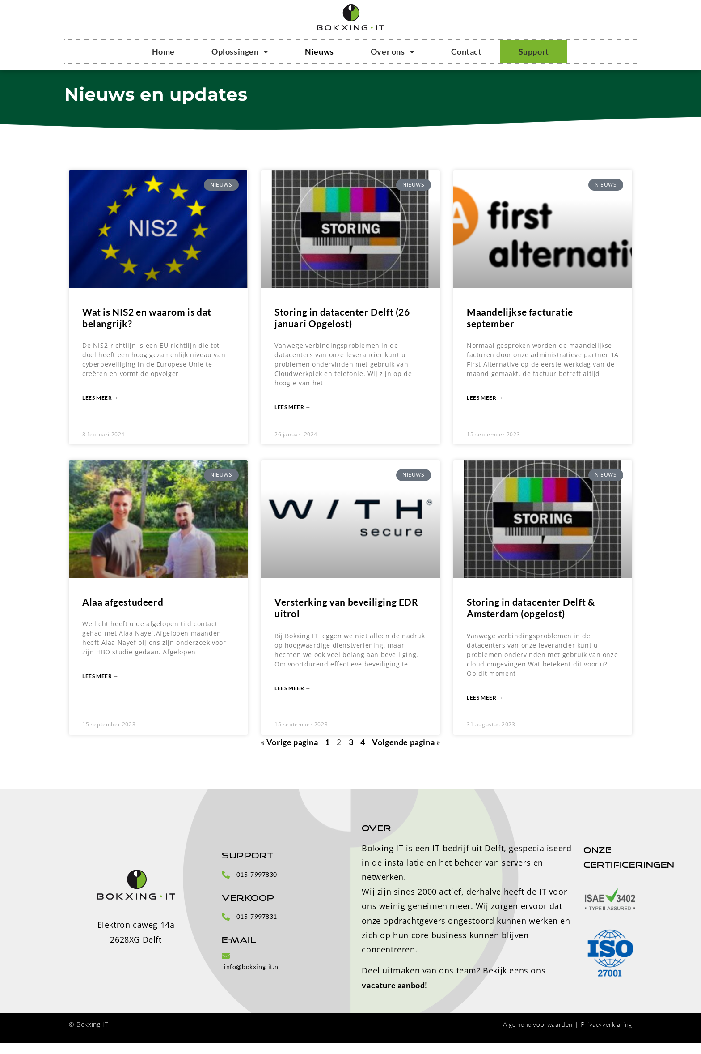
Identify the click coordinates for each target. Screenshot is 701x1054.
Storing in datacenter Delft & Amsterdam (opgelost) (531, 619)
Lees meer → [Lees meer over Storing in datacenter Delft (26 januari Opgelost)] (292, 418)
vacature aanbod (393, 996)
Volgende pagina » (406, 753)
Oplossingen (239, 51)
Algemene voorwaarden (538, 1035)
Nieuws (319, 51)
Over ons (392, 51)
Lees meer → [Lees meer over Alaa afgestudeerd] (100, 687)
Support (534, 51)
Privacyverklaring (606, 1035)
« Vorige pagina (289, 753)
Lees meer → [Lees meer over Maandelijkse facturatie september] (485, 409)
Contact (466, 51)
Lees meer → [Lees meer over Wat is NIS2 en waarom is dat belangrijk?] (100, 409)
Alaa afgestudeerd (122, 613)
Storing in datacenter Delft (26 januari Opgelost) (342, 328)
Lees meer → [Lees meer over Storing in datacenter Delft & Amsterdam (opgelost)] (485, 708)
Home (163, 51)
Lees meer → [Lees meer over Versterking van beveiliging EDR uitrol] (292, 699)
